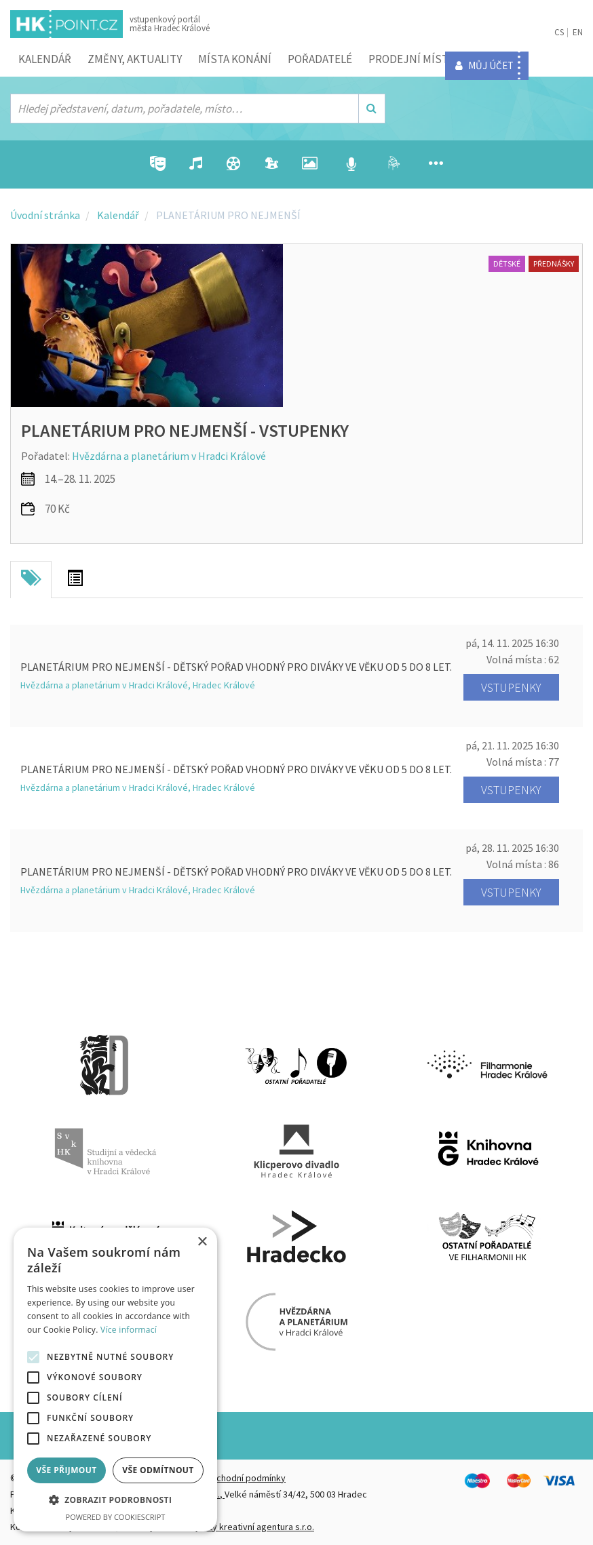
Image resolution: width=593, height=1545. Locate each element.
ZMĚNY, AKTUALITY (135, 59)
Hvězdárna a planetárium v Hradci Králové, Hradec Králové (137, 685)
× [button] (202, 1242)
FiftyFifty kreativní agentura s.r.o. (248, 1527)
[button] (115, 1500)
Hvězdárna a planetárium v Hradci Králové (169, 456)
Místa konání (234, 59)
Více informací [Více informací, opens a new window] (128, 1329)
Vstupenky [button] (511, 687)
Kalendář (44, 59)
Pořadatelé (320, 59)
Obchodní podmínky (245, 1478)
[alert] (115, 1379)
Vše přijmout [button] (66, 1470)
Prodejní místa (411, 59)
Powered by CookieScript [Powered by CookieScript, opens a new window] (116, 1517)
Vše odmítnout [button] (157, 1470)
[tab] (31, 580)
